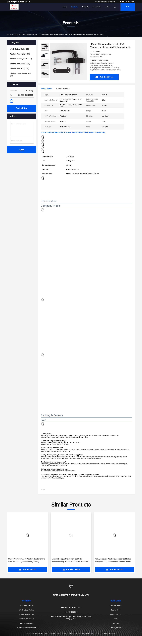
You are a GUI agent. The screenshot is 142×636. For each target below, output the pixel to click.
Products (74, 7)
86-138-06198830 (127, 1)
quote (128, 7)
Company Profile (115, 605)
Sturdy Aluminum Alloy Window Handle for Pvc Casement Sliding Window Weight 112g (26, 560)
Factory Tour (115, 610)
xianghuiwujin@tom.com (105, 1)
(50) (19, 49)
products (17, 34)
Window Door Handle (29, 34)
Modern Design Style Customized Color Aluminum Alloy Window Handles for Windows (70, 560)
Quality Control (115, 614)
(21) (20, 74)
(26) (19, 69)
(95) (20, 54)
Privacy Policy (116, 628)
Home (65, 7)
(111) (21, 59)
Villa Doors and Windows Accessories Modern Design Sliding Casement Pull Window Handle (113, 560)
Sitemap (116, 623)
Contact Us (97, 7)
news (115, 619)
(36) (20, 64)
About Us (85, 7)
